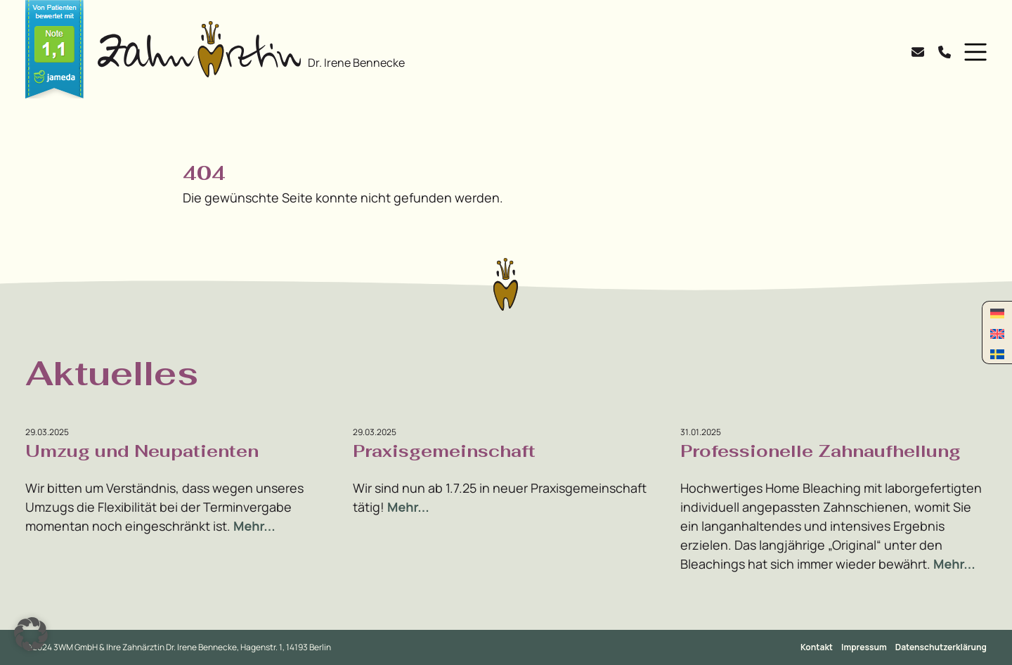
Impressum (864, 647)
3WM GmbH (76, 647)
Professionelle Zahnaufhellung (820, 451)
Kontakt (816, 647)
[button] (972, 52)
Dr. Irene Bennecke (356, 62)
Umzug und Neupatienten (142, 451)
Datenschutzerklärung (941, 647)
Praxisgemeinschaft (444, 451)
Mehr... (254, 525)
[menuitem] (997, 312)
